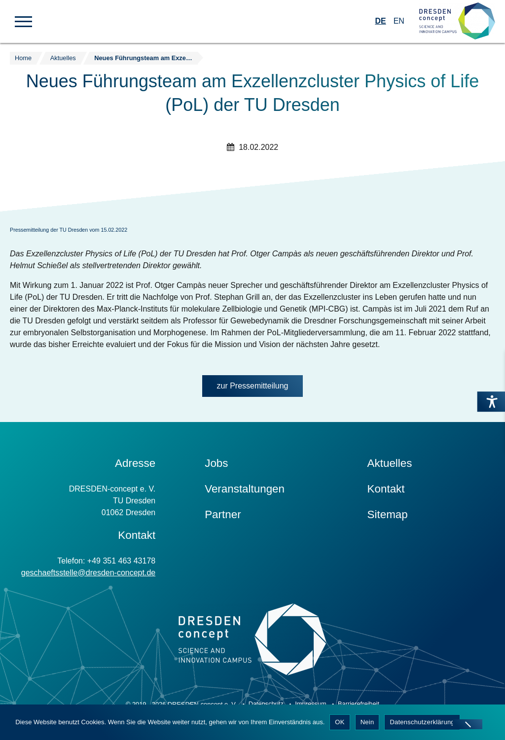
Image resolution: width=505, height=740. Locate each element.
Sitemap (387, 514)
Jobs (216, 463)
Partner (223, 514)
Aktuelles (389, 463)
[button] (23, 20)
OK (339, 722)
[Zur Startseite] (457, 21)
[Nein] (467, 724)
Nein (367, 722)
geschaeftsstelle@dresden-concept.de (88, 572)
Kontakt (386, 489)
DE (380, 21)
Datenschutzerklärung (422, 722)
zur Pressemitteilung (253, 386)
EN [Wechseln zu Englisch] (399, 21)
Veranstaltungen (245, 489)
